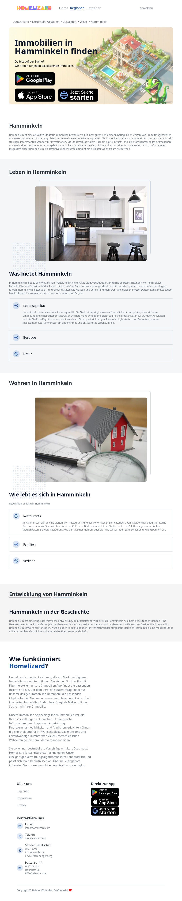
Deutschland (21, 22)
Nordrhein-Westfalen (45, 22)
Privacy (21, 805)
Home (63, 8)
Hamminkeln (99, 22)
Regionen (77, 8)
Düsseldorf (70, 22)
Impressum (24, 798)
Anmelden (145, 8)
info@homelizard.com (37, 828)
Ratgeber (93, 8)
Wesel (84, 22)
